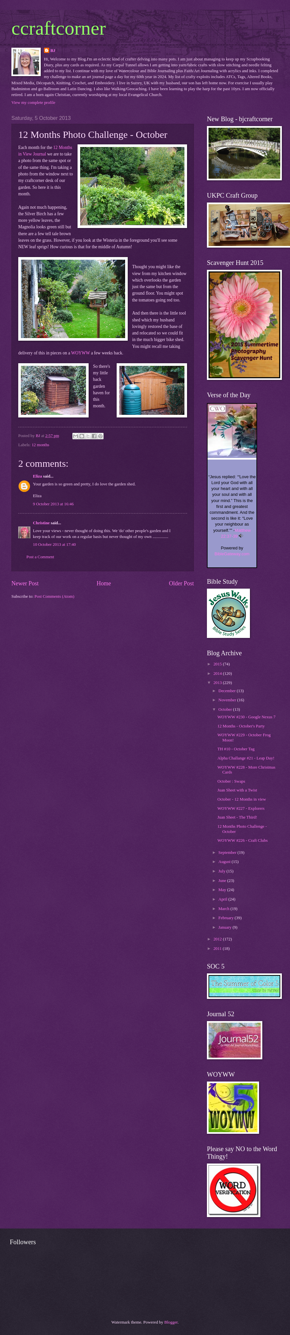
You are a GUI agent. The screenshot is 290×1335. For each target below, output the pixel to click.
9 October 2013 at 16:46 (53, 504)
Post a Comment (40, 557)
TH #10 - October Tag (235, 749)
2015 (218, 664)
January (225, 927)
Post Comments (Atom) (54, 596)
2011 (218, 948)
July (222, 871)
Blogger (171, 1322)
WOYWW (80, 352)
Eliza (37, 476)
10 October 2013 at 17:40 (54, 544)
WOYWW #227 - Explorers (241, 808)
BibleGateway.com (231, 553)
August (224, 861)
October (225, 709)
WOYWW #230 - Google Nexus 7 (246, 717)
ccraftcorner (58, 28)
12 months (40, 445)
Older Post (181, 583)
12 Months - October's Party (241, 726)
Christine (41, 523)
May (222, 889)
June (222, 880)
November (227, 700)
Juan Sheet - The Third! (237, 817)
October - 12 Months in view (241, 799)
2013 (218, 682)
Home (103, 583)
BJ (53, 50)
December (227, 691)
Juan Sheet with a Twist (237, 790)
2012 (218, 939)
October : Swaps (231, 781)
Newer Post (25, 583)
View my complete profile (33, 102)
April (223, 899)
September (227, 852)
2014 (218, 673)
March (224, 908)
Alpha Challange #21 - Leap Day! (245, 758)
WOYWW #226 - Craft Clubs (242, 840)
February (226, 918)
